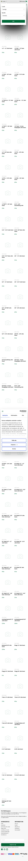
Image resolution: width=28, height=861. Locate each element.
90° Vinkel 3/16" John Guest (19, 516)
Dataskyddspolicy (4, 833)
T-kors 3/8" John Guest (7, 723)
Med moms (23, 2)
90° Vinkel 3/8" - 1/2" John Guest (6, 542)
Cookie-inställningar (5, 831)
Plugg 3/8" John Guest (19, 671)
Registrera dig (13, 844)
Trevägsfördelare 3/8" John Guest (19, 724)
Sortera (20, 25)
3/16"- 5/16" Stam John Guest (7, 256)
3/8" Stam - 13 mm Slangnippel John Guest (20, 360)
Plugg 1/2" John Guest (19, 645)
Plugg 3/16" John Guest (7, 671)
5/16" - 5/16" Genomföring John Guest (18, 386)
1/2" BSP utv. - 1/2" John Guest (20, 101)
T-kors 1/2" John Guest (7, 697)
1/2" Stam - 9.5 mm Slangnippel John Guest (20, 127)
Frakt (2, 823)
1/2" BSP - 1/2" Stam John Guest (19, 49)
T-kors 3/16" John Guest (20, 697)
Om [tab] (23, 415)
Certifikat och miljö (5, 830)
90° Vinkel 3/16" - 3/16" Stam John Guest (19, 490)
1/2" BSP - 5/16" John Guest (19, 75)
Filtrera (8, 25)
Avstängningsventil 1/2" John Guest (7, 620)
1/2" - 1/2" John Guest (7, 48)
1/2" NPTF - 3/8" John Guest (7, 127)
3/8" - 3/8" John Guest (19, 308)
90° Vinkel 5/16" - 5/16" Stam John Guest (19, 594)
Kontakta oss (3, 834)
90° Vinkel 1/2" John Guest (6, 490)
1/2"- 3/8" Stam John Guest (7, 153)
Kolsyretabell (17, 830)
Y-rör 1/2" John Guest (7, 775)
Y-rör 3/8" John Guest (19, 775)
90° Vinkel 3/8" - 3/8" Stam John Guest (6, 568)
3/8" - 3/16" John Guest (19, 282)
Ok (13, 21)
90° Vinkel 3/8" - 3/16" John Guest (19, 542)
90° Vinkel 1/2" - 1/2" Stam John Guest (19, 464)
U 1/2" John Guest (6, 749)
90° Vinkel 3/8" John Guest (19, 568)
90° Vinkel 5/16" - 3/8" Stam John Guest (7, 594)
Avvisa (14, 448)
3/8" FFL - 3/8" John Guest (19, 334)
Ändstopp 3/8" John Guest (6, 801)
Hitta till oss (17, 826)
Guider (16, 825)
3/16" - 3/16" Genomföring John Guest (18, 205)
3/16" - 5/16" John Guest (7, 230)
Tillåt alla (14, 440)
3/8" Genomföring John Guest (7, 360)
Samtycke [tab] (5, 415)
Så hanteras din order (5, 826)
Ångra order (3, 828)
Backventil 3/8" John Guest (7, 646)
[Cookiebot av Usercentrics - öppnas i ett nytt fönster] (20, 411)
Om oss (16, 823)
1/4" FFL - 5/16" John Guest (7, 179)
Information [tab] (14, 415)
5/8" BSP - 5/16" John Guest (7, 464)
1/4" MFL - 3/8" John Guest (19, 179)
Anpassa (14, 444)
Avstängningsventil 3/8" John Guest (20, 620)
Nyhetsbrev (17, 828)
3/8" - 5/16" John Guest (7, 333)
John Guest (4, 46)
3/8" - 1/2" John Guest (19, 256)
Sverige (4, 1)
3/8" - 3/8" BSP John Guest (6, 308)
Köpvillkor (3, 825)
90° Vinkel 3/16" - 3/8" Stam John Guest (7, 516)
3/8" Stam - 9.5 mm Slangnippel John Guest (7, 386)
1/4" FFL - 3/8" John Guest (19, 153)
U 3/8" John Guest (18, 749)
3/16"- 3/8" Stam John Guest (19, 230)
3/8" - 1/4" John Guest (7, 282)
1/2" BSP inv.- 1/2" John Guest (7, 101)
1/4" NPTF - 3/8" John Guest (7, 205)
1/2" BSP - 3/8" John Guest (6, 75)
